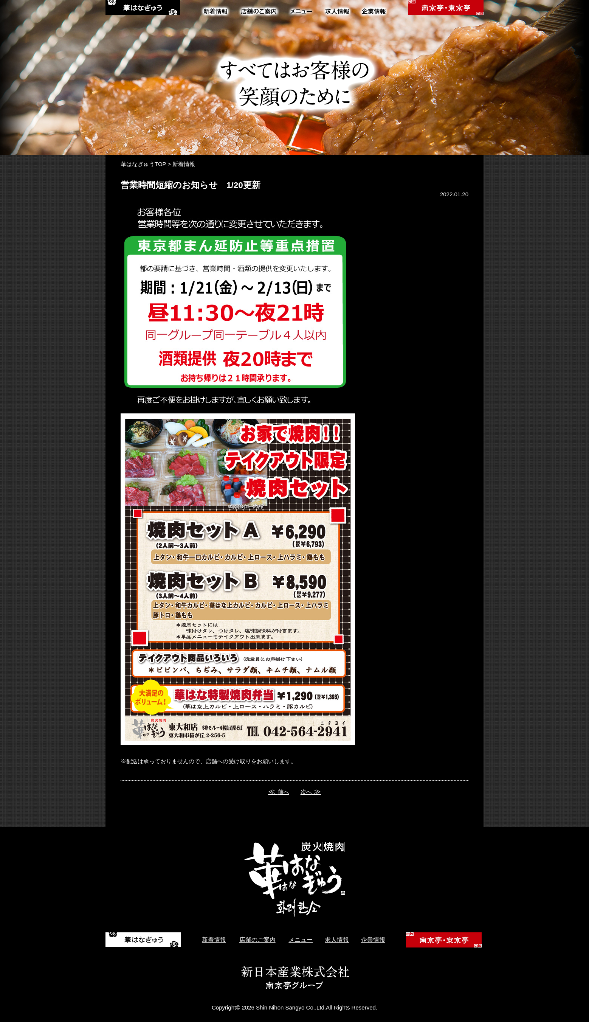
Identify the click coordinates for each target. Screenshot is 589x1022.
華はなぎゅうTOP (143, 164)
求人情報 (337, 940)
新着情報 (183, 164)
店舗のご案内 (257, 940)
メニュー (300, 940)
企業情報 (373, 940)
